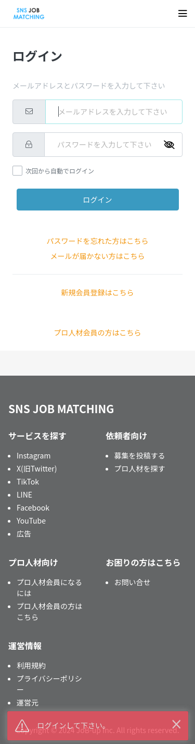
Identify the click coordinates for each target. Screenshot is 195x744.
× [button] (176, 723)
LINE (24, 494)
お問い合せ (132, 582)
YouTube (31, 520)
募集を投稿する (139, 455)
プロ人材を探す (139, 468)
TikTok (28, 481)
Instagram (33, 455)
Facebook (33, 507)
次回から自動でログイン (59, 170)
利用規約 (31, 665)
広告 (24, 533)
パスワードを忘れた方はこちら (98, 240)
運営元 (27, 702)
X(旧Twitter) (37, 468)
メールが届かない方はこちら (97, 256)
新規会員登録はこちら (97, 292)
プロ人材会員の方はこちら (97, 332)
